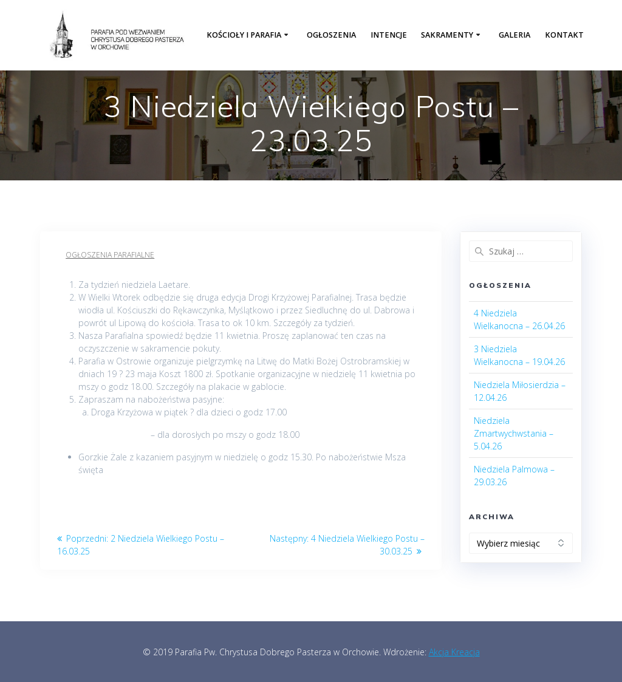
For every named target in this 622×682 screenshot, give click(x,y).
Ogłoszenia (331, 35)
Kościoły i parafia (244, 35)
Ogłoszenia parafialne (110, 255)
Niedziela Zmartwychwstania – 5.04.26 (513, 433)
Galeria (514, 35)
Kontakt (564, 35)
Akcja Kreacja (454, 652)
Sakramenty (447, 35)
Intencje (389, 35)
